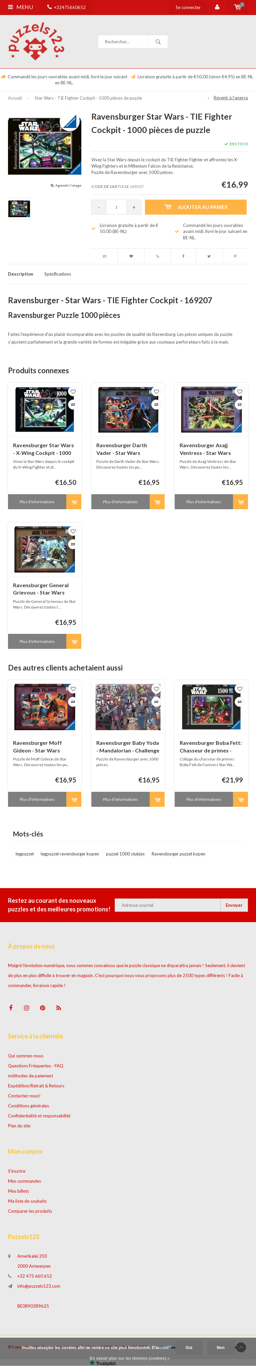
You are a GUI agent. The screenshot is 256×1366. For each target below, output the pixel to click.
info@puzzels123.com (38, 1286)
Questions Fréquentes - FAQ (35, 1065)
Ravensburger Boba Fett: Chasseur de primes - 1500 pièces (211, 746)
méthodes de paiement (30, 1075)
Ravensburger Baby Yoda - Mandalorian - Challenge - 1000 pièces (127, 746)
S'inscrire (16, 1171)
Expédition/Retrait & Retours (36, 1085)
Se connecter (188, 7)
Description (20, 274)
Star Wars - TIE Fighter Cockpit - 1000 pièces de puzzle (88, 98)
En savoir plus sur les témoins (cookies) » (129, 1358)
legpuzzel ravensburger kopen (70, 853)
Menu (20, 7)
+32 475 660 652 (34, 1276)
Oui (189, 1347)
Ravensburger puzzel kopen (178, 853)
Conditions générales (28, 1105)
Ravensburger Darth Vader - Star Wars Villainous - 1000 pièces (124, 449)
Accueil (15, 98)
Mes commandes (24, 1181)
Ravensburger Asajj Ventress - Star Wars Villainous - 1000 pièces (208, 449)
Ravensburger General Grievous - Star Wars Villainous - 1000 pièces (41, 589)
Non (220, 1347)
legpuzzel (25, 853)
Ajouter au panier (196, 207)
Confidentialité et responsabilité (39, 1115)
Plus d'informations (37, 501)
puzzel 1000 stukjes (125, 853)
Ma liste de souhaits (27, 1201)
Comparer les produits (30, 1211)
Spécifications (57, 274)
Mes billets (18, 1191)
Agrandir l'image (68, 185)
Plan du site (19, 1125)
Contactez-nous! (24, 1095)
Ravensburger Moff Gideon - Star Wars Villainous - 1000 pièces (41, 746)
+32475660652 (66, 7)
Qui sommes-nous (25, 1055)
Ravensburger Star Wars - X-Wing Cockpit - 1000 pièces (43, 449)
